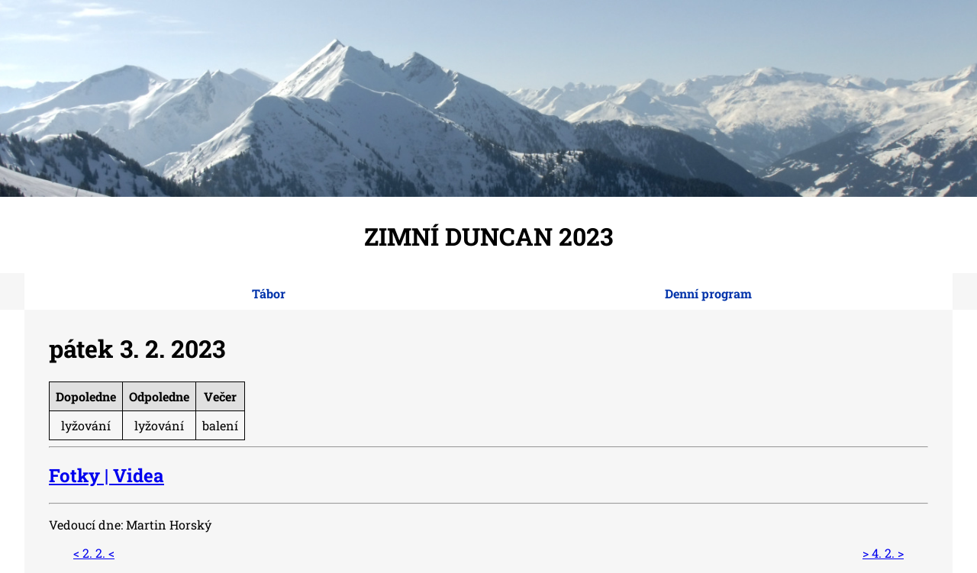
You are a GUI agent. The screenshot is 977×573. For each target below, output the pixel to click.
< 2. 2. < (93, 553)
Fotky (74, 475)
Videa (138, 475)
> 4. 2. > (883, 553)
